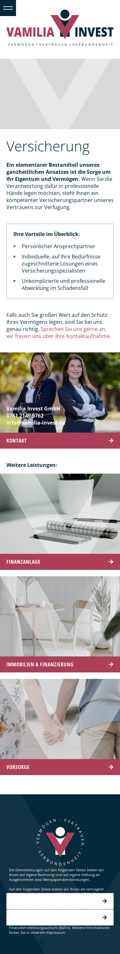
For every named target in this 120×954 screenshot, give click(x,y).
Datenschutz (60, 901)
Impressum (60, 917)
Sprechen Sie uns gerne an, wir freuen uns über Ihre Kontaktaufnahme (58, 332)
